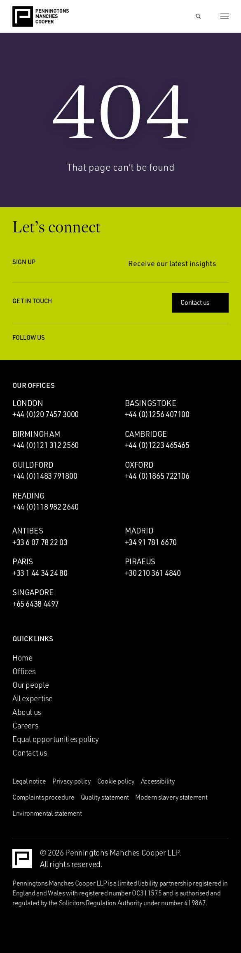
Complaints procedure (43, 797)
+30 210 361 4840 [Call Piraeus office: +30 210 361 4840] (153, 573)
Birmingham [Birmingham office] (36, 434)
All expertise (32, 698)
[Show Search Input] (198, 16)
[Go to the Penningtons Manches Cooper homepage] (40, 17)
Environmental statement (47, 813)
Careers (25, 725)
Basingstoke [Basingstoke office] (150, 403)
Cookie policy (116, 781)
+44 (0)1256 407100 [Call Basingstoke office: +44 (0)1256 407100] (157, 414)
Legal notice (29, 781)
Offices (23, 671)
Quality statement (105, 797)
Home (22, 658)
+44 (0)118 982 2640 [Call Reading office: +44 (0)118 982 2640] (45, 507)
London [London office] (27, 403)
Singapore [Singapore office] (33, 592)
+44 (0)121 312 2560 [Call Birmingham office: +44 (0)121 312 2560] (45, 445)
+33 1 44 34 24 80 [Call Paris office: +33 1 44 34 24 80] (40, 573)
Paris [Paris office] (22, 561)
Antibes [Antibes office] (27, 531)
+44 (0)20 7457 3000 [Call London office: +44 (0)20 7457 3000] (45, 414)
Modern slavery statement (171, 797)
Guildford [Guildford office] (33, 465)
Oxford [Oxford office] (139, 465)
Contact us (201, 302)
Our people (30, 685)
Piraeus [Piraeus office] (140, 561)
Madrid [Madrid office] (139, 531)
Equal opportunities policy (55, 739)
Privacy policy (71, 781)
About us (26, 712)
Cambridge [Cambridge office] (146, 434)
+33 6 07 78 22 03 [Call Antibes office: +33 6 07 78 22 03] (40, 542)
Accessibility (158, 781)
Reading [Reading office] (28, 496)
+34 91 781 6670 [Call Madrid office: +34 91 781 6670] (151, 542)
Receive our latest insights (178, 263)
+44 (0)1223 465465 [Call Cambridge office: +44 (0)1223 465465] (157, 445)
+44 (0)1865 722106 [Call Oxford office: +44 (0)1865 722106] (157, 476)
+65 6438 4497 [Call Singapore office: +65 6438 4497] (35, 604)
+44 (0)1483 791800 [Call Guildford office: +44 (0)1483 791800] (44, 476)
